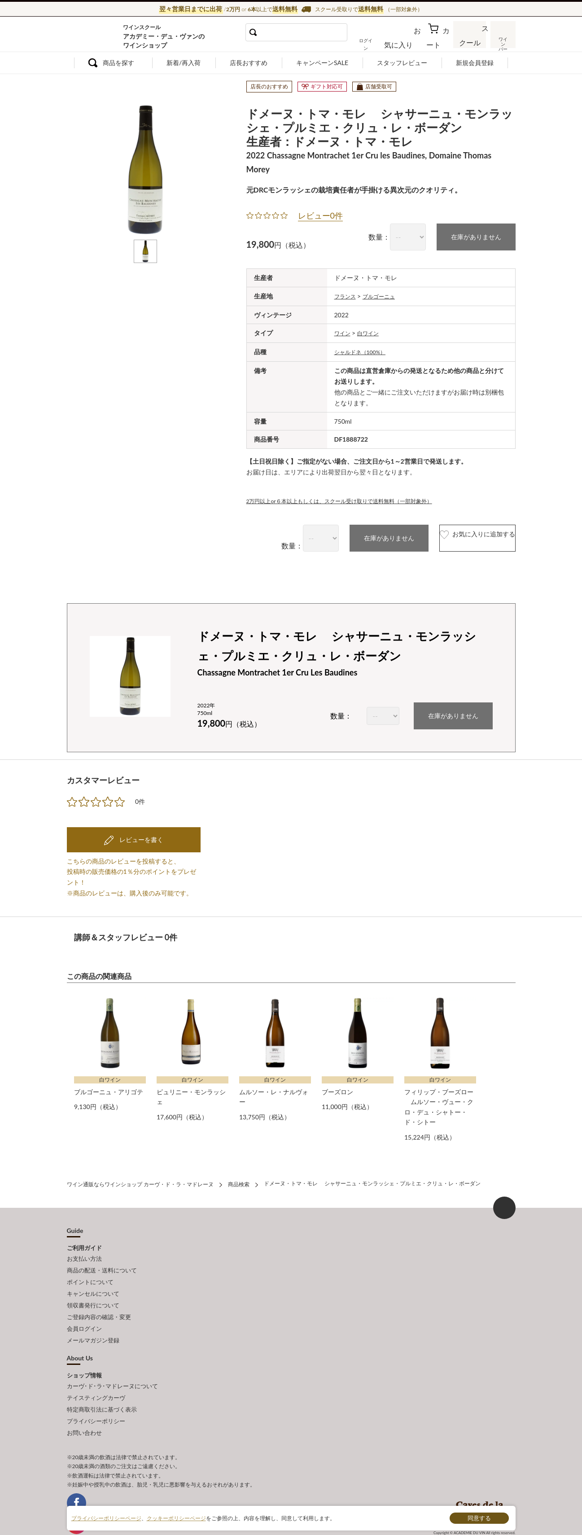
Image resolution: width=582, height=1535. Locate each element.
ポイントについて (90, 1269)
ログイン (380, 42)
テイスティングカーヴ (96, 1373)
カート (439, 42)
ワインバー (502, 41)
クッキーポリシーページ (176, 1517)
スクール (471, 42)
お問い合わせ (84, 1402)
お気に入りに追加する (458, 534)
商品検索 (238, 1177)
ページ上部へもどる (504, 1200)
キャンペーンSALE (322, 62)
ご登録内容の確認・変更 (99, 1299)
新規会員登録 (475, 62)
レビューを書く (140, 834)
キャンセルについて (93, 1279)
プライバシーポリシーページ (106, 1517)
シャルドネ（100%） (364, 348)
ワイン (343, 330)
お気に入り (411, 42)
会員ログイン (84, 1309)
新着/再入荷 (183, 62)
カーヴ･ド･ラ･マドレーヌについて (112, 1363)
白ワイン (372, 330)
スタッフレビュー (402, 62)
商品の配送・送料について (102, 1259)
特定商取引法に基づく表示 (102, 1382)
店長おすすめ (248, 62)
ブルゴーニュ (385, 293)
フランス (346, 293)
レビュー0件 (320, 214)
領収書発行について (93, 1289)
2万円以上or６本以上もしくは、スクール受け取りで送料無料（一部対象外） (354, 496)
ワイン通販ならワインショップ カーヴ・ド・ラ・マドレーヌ (97, 36)
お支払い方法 (84, 1249)
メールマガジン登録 (93, 1319)
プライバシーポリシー (96, 1392)
